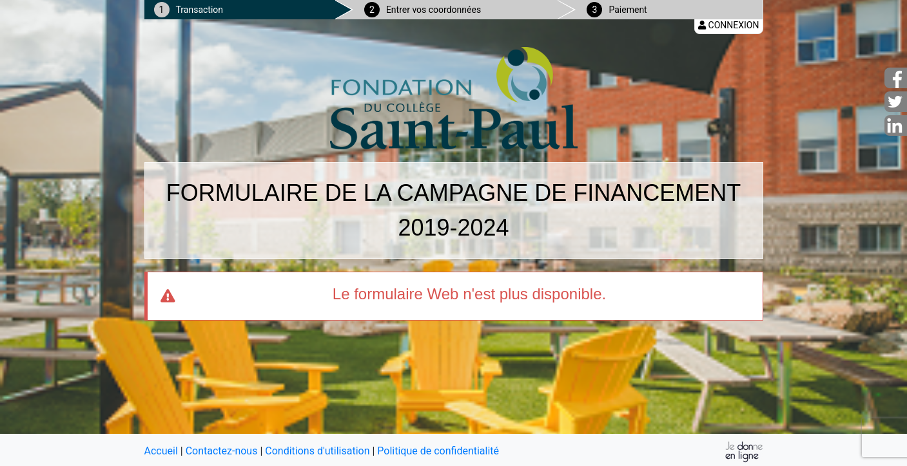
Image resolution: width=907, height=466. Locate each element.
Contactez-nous (222, 451)
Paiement (628, 10)
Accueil (161, 451)
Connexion (728, 25)
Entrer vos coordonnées (433, 10)
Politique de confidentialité (438, 451)
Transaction (200, 10)
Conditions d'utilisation (317, 451)
